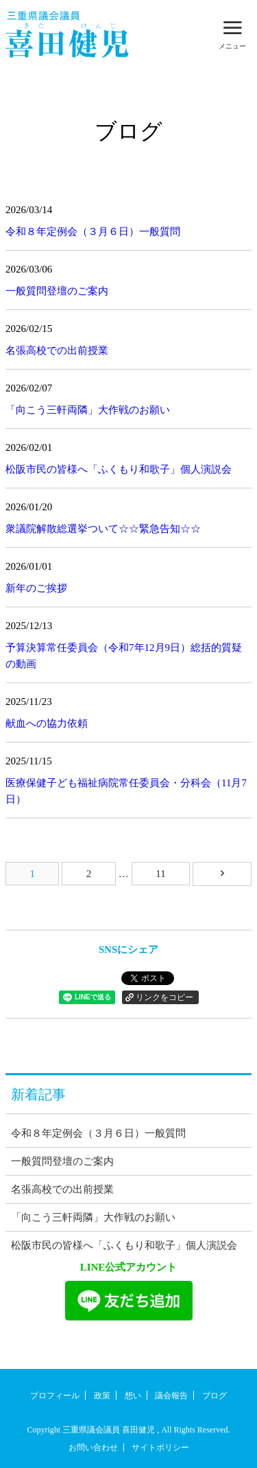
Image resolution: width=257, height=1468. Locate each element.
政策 (102, 1395)
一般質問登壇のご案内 (56, 291)
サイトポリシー (160, 1447)
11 (160, 873)
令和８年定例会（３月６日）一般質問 (92, 231)
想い (133, 1395)
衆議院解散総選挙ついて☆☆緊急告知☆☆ (103, 528)
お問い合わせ (93, 1447)
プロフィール (54, 1395)
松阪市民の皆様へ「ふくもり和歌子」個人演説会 (118, 469)
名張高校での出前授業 (56, 350)
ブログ (214, 1395)
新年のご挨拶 (36, 588)
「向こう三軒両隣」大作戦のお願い (87, 409)
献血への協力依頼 (46, 723)
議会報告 (171, 1395)
